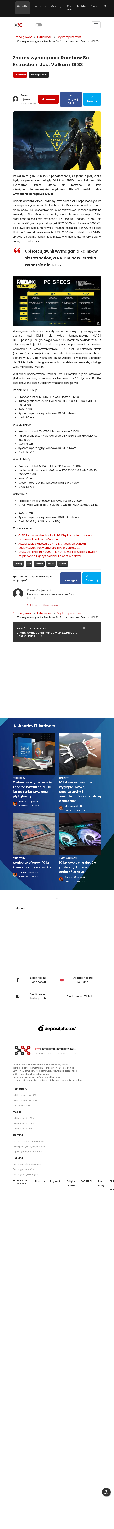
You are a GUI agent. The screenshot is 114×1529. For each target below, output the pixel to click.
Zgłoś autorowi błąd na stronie (44, 605)
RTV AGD (69, 7)
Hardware (39, 6)
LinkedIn (31, 598)
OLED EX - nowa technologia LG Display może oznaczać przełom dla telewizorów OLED (55, 537)
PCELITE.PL (87, 1181)
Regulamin (55, 1181)
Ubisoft (39, 563)
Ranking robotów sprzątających (29, 1164)
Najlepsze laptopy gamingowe (28, 1141)
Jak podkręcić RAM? (23, 1105)
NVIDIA (51, 563)
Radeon (63, 563)
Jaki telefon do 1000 (23, 1123)
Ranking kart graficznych (25, 1174)
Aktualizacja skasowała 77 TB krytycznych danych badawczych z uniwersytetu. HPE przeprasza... (52, 546)
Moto (107, 6)
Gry (29, 563)
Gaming (56, 6)
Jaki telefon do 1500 (23, 1118)
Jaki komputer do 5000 (25, 1100)
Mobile (81, 6)
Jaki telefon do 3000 (23, 1128)
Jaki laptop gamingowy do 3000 (29, 1146)
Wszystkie (22, 6)
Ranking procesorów (23, 1169)
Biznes (95, 6)
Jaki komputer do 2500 (25, 1095)
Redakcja (40, 1181)
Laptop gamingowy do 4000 (27, 1151)
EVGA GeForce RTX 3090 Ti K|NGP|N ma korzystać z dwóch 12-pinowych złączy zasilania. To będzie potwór (57, 554)
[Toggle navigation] (96, 24)
